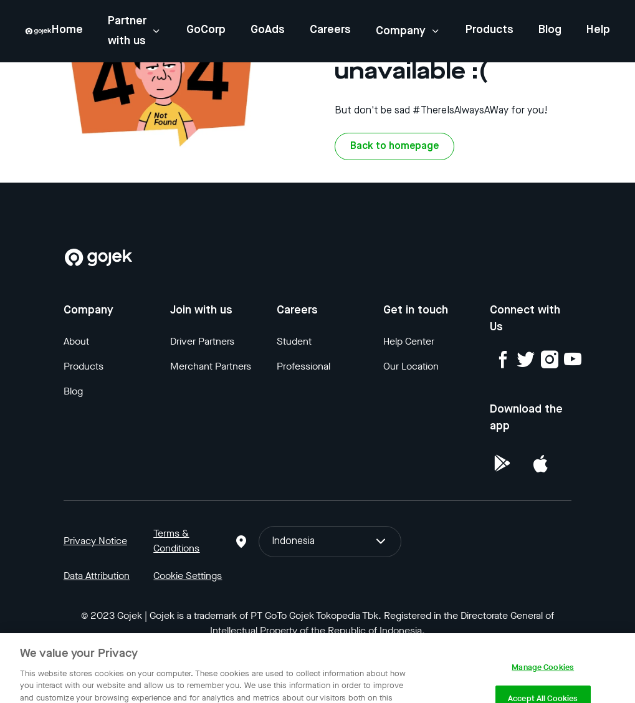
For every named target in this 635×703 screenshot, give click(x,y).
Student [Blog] (294, 341)
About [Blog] (76, 341)
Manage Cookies (543, 675)
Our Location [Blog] (411, 366)
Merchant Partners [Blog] (210, 366)
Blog (549, 30)
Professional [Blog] (303, 366)
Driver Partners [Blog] (202, 341)
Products (489, 30)
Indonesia (330, 541)
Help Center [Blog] (408, 341)
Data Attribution (97, 575)
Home (67, 30)
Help (598, 30)
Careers (330, 30)
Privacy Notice (95, 540)
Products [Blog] (83, 366)
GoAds (268, 30)
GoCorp (206, 30)
